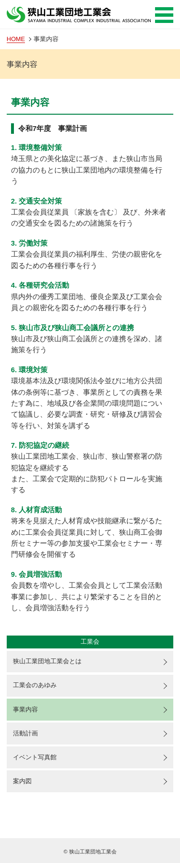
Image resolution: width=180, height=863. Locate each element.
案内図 (22, 781)
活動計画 (25, 733)
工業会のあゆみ (35, 685)
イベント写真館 (35, 757)
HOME (16, 39)
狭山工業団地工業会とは (47, 661)
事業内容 (25, 709)
